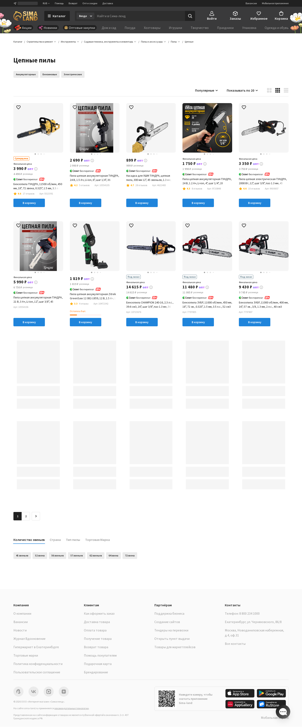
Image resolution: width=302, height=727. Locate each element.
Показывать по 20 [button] (242, 90)
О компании (22, 614)
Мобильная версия (275, 718)
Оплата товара (95, 630)
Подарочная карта (98, 664)
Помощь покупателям (100, 655)
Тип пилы (73, 540)
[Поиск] (190, 16)
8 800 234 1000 (249, 614)
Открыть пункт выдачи (172, 639)
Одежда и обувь (277, 28)
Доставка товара (97, 622)
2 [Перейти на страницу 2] (26, 516)
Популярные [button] (206, 90)
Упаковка (249, 28)
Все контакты (235, 644)
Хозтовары (152, 28)
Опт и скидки (89, 3)
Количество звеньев (29, 540)
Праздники (225, 28)
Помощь (59, 3)
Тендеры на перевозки (171, 630)
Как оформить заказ (99, 614)
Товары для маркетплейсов (174, 647)
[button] (189, 42)
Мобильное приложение (275, 3)
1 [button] (17, 516)
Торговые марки (25, 655)
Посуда (130, 28)
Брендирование (96, 672)
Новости (20, 630)
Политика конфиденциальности (37, 664)
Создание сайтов (167, 622)
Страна (55, 540)
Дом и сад (109, 28)
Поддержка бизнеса (169, 614)
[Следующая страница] (36, 516)
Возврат (73, 3)
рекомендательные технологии (71, 708)
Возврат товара (96, 647)
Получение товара (98, 639)
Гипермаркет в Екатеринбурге (36, 647)
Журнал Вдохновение (29, 639)
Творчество (200, 28)
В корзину (29, 203)
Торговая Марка (97, 540)
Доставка (107, 3)
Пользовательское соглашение (36, 672)
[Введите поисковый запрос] (139, 16)
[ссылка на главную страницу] (25, 16)
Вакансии (251, 3)
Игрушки (175, 28)
